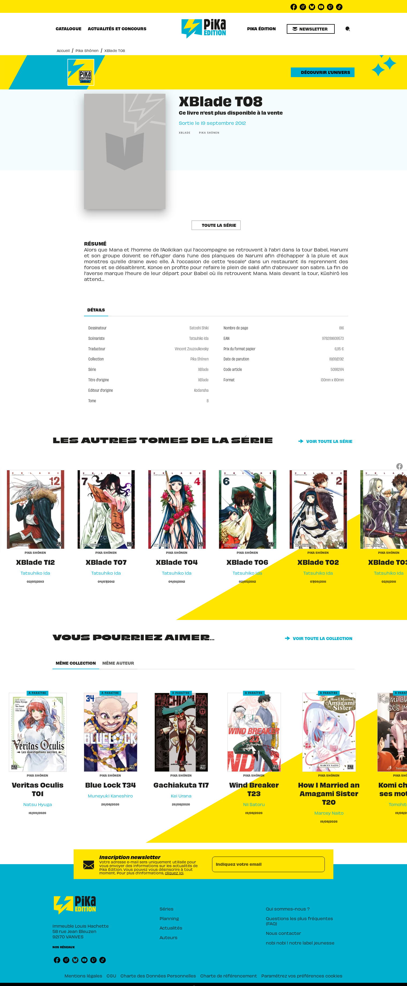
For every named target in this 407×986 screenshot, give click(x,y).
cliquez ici (174, 873)
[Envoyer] (318, 864)
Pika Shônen (87, 50)
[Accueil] (203, 29)
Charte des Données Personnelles (158, 975)
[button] (311, 29)
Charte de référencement (228, 975)
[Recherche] (348, 29)
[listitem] (293, 7)
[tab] (68, 28)
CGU (111, 975)
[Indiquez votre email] (261, 864)
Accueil (63, 50)
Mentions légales (83, 975)
